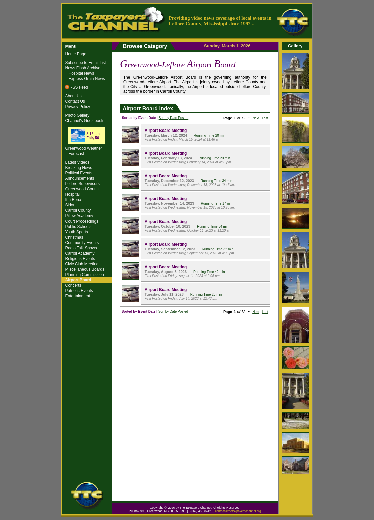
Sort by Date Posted (174, 118)
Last (265, 118)
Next (255, 118)
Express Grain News (87, 78)
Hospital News (81, 73)
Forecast (76, 153)
